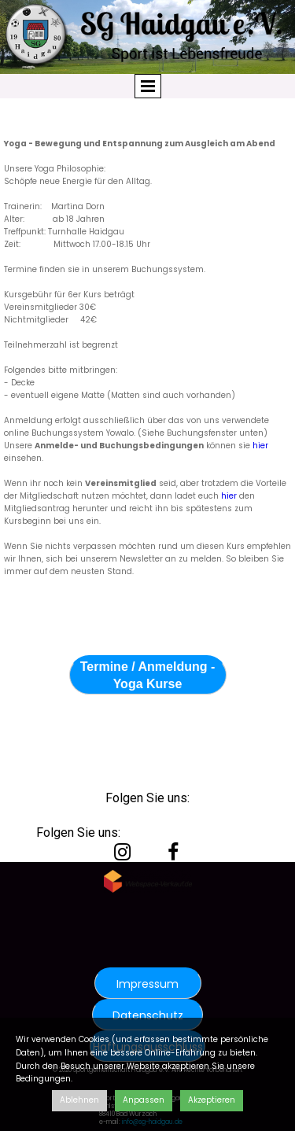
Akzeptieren (211, 1100)
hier (259, 445)
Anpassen (143, 1100)
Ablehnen (79, 1100)
